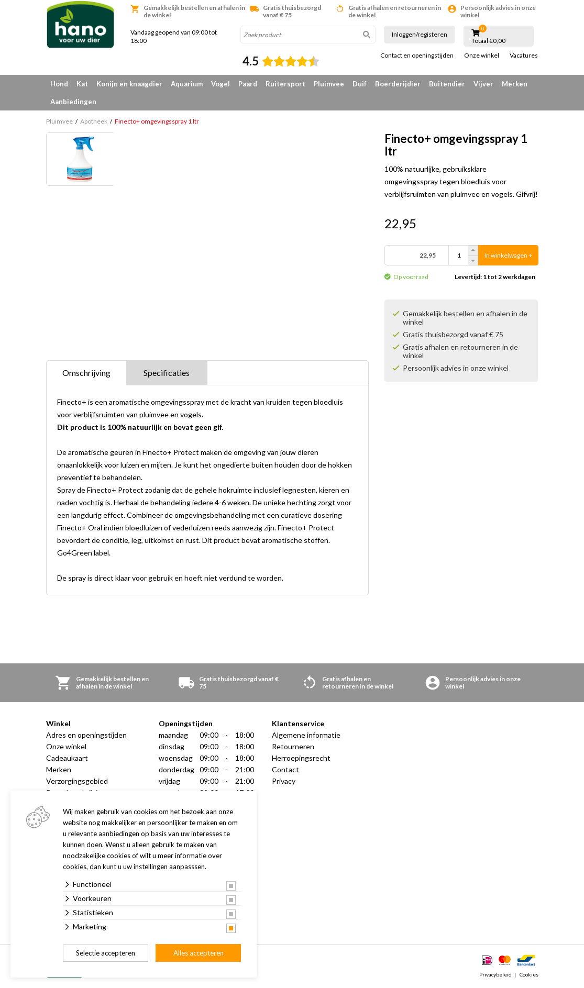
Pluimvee (329, 84)
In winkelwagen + (508, 255)
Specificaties (167, 373)
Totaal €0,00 (488, 41)
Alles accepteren (198, 953)
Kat (82, 84)
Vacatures (524, 55)
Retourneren (293, 746)
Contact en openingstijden (417, 55)
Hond (59, 84)
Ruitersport (285, 84)
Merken (514, 84)
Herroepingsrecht (301, 757)
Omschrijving (86, 373)
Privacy (283, 780)
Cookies (529, 974)
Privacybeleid (495, 974)
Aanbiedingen (73, 101)
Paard (247, 84)
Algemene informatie (306, 734)
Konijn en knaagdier (129, 84)
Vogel (220, 84)
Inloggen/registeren (419, 34)
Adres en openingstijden (86, 734)
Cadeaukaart (67, 757)
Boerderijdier (398, 84)
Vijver (483, 84)
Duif (359, 84)
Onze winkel (481, 55)
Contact (285, 769)
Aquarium (187, 84)
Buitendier (447, 84)
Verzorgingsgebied (77, 780)
